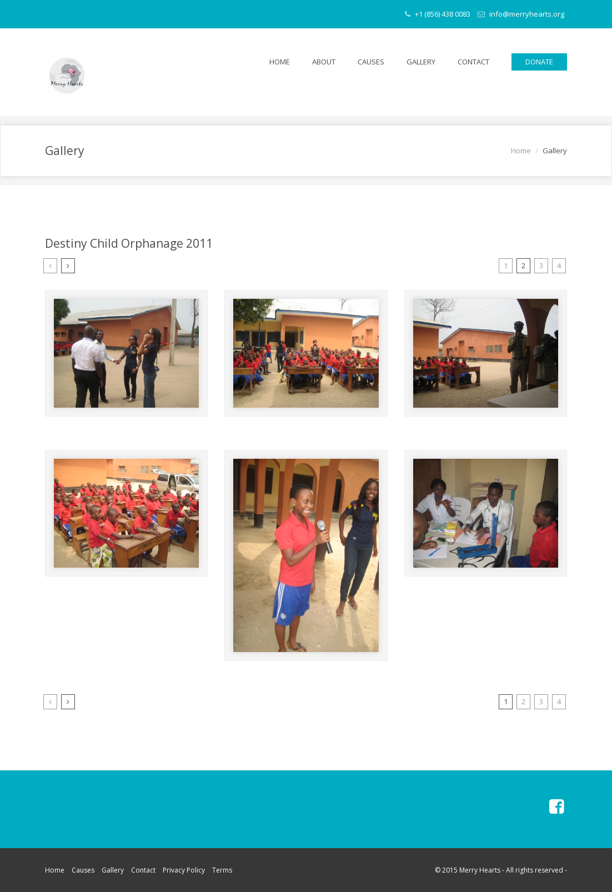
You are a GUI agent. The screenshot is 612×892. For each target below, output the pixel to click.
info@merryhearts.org (521, 14)
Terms (222, 870)
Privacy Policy (184, 870)
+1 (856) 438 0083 (437, 14)
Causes (371, 62)
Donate (539, 62)
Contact (473, 62)
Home (279, 62)
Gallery (421, 62)
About (323, 62)
